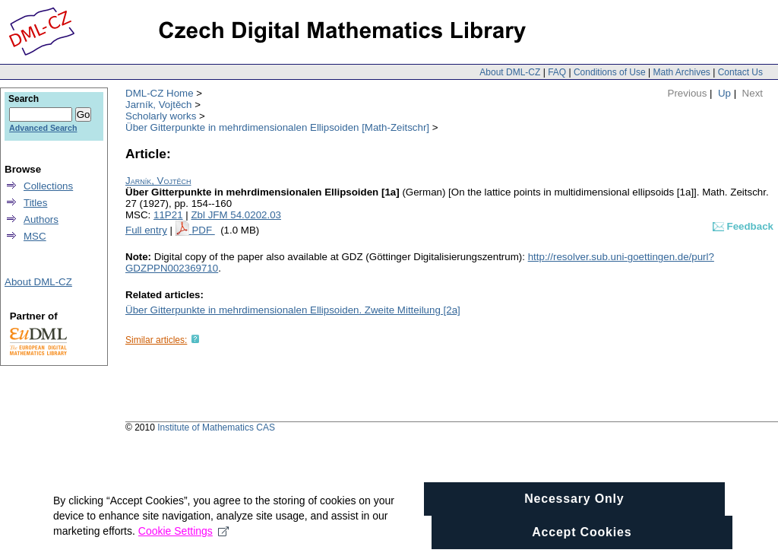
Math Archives (681, 72)
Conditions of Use (610, 72)
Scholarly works (160, 116)
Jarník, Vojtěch (158, 104)
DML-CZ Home (159, 93)
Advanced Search (43, 127)
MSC (35, 236)
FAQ (557, 72)
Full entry (146, 230)
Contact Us (740, 72)
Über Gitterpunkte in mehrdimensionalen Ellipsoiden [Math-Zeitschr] (277, 127)
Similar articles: (156, 340)
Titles (35, 202)
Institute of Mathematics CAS (216, 427)
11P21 (168, 215)
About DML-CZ (509, 72)
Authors (41, 219)
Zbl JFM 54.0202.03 (236, 215)
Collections (48, 186)
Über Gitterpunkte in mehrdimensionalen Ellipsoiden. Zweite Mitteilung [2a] (292, 310)
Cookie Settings (183, 538)
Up (724, 93)
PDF (202, 230)
